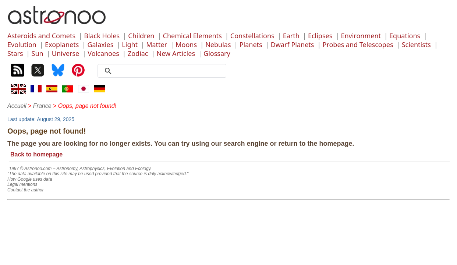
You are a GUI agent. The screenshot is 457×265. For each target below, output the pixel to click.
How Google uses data (29, 179)
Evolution (21, 44)
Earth (291, 35)
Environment (361, 35)
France (42, 106)
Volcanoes (103, 53)
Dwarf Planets (292, 44)
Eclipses (320, 35)
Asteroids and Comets (41, 35)
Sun (37, 53)
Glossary (216, 53)
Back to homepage (36, 154)
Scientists (416, 44)
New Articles (176, 53)
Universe (65, 53)
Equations (404, 35)
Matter (156, 44)
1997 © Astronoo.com (30, 168)
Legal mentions (22, 184)
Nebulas (218, 44)
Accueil (16, 106)
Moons (186, 44)
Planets (251, 44)
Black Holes (102, 35)
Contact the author (25, 189)
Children (141, 35)
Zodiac (138, 53)
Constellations (252, 35)
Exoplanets (62, 44)
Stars (15, 53)
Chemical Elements (192, 35)
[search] (164, 71)
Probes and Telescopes (358, 44)
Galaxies (100, 44)
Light (130, 44)
